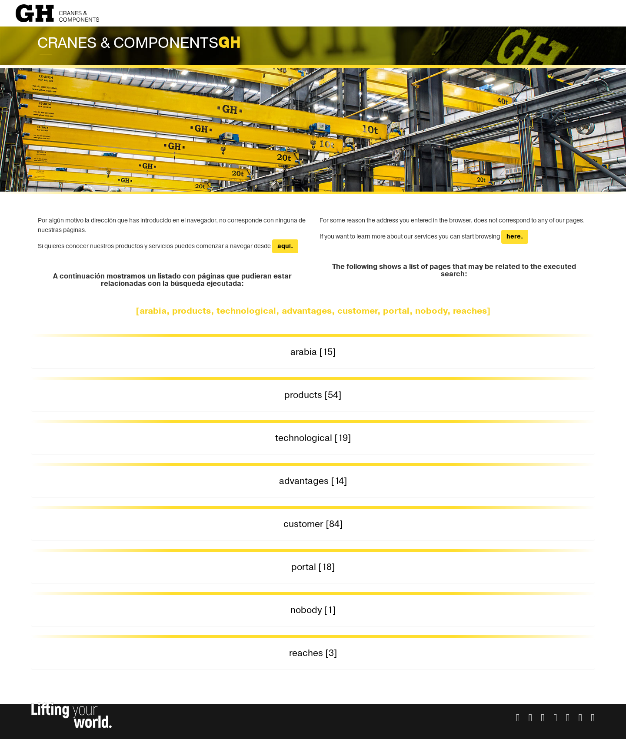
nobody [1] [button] (313, 610)
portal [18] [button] (313, 567)
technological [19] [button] (313, 438)
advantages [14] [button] (313, 481)
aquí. (285, 246)
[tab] (313, 352)
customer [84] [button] (313, 524)
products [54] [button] (313, 395)
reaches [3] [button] (313, 653)
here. (514, 236)
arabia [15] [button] (313, 352)
